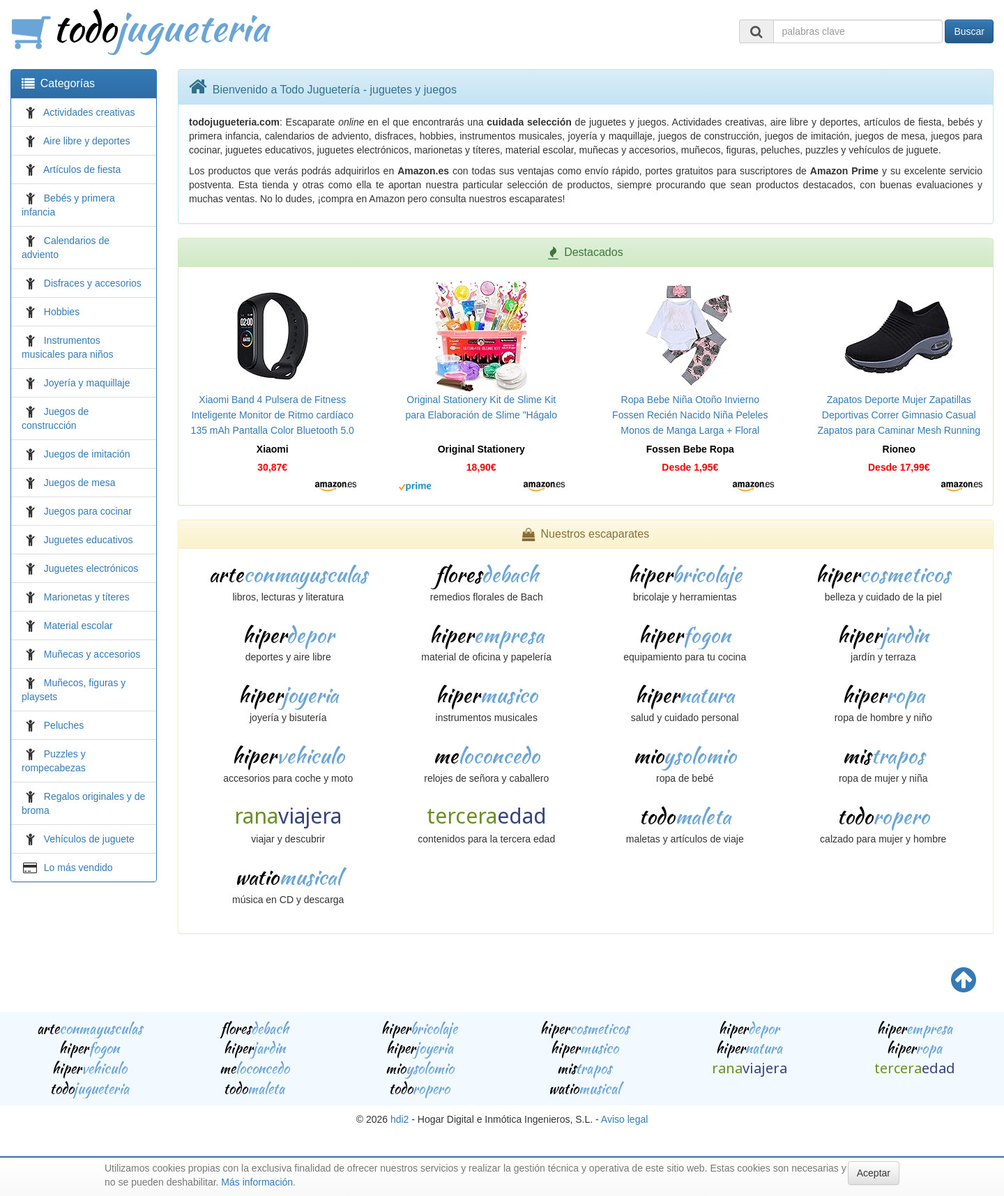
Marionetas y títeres (87, 597)
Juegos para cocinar (88, 511)
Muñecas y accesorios (92, 654)
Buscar (969, 31)
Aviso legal (624, 1119)
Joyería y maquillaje (87, 382)
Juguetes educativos (88, 539)
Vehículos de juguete (89, 839)
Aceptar (873, 1173)
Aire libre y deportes (86, 140)
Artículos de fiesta (82, 169)
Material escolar (78, 625)
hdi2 (399, 1119)
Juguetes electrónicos (91, 568)
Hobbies (61, 311)
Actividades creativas (89, 112)
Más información (257, 1182)
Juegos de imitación (87, 454)
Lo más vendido (78, 867)
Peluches (64, 725)
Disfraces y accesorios (93, 283)
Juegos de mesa (80, 482)
